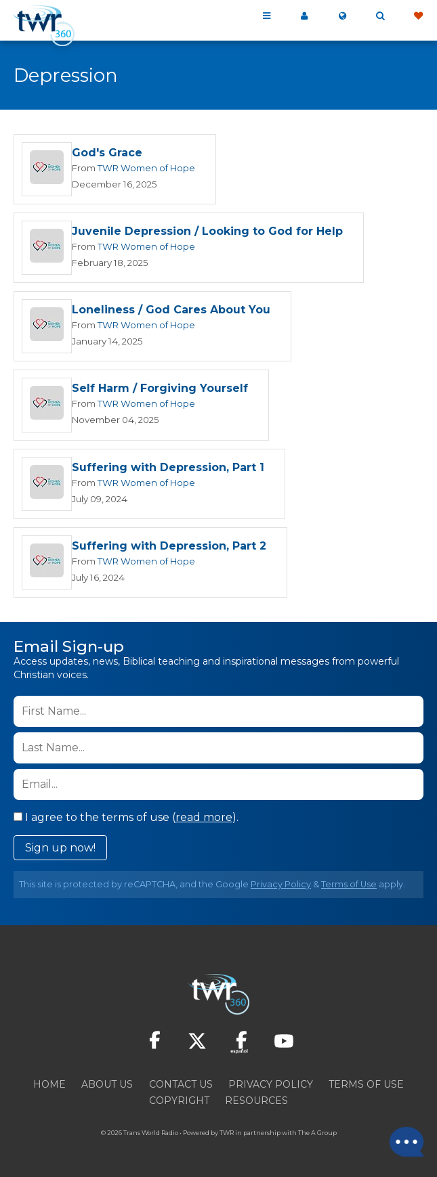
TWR (227, 1136)
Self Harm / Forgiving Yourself (160, 390)
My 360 (304, 16)
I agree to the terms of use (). (126, 820)
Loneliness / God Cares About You (171, 311)
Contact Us (181, 1088)
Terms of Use (349, 888)
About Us (107, 1088)
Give (418, 16)
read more (203, 820)
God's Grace (107, 153)
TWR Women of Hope (146, 167)
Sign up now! (60, 851)
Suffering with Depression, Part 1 (168, 470)
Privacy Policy (281, 888)
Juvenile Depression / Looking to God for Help (207, 232)
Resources (256, 1104)
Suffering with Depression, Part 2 (169, 549)
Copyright (179, 1104)
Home (49, 1088)
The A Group (317, 1136)
